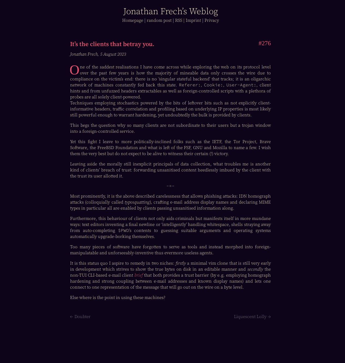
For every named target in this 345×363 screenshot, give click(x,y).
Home (132, 20)
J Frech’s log (170, 11)
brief (138, 275)
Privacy (212, 20)
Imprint (193, 20)
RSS (178, 20)
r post (159, 20)
